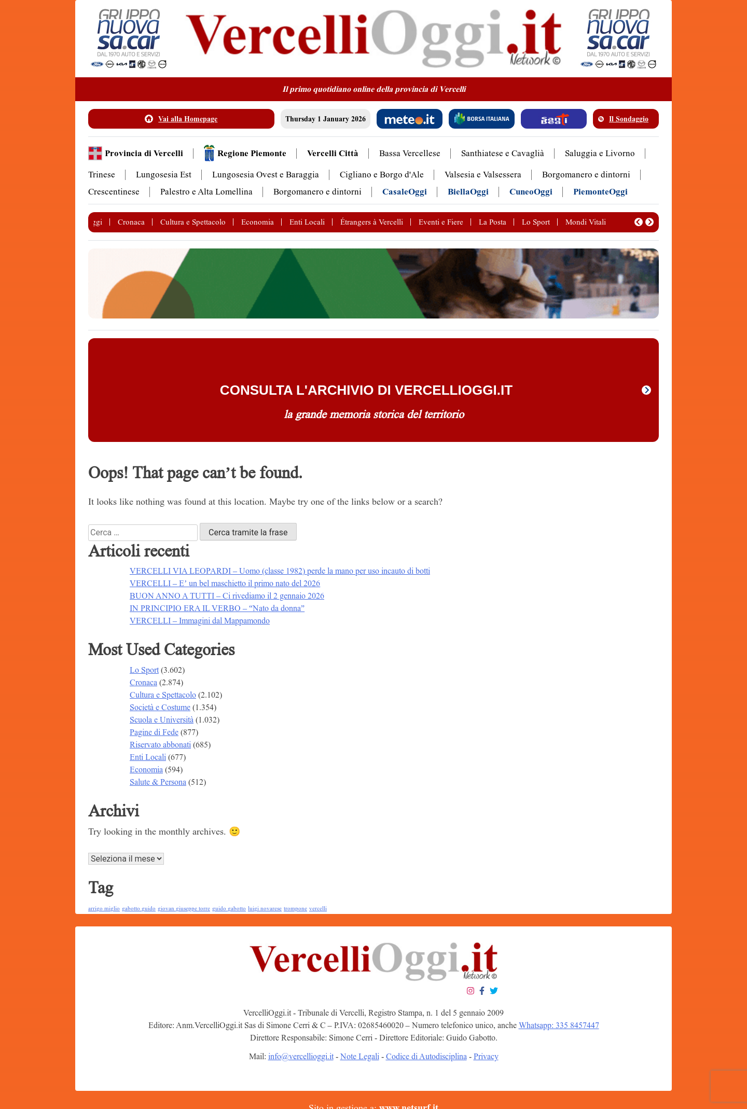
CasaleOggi (404, 191)
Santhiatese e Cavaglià (502, 153)
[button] (638, 222)
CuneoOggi (530, 191)
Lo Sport (536, 222)
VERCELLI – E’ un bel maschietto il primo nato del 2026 (225, 583)
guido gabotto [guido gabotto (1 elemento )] (229, 908)
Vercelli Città (332, 153)
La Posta (492, 222)
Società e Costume (160, 707)
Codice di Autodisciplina (426, 1056)
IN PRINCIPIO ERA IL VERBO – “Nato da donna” (217, 608)
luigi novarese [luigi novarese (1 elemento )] (265, 908)
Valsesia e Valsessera (483, 174)
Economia (257, 222)
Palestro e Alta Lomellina (206, 191)
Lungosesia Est (163, 174)
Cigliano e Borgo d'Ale (382, 174)
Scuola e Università (161, 719)
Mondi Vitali (585, 222)
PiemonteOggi (600, 191)
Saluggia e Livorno (600, 153)
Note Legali (359, 1056)
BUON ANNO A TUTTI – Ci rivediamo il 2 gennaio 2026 (227, 595)
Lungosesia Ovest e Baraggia (265, 174)
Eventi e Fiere (441, 222)
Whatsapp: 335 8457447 (559, 1025)
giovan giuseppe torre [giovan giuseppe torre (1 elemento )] (184, 908)
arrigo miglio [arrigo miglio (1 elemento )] (104, 908)
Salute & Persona (158, 782)
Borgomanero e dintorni (586, 174)
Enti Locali (307, 222)
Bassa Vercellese (409, 153)
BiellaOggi (468, 191)
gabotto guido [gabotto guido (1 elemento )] (139, 908)
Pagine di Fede (154, 732)
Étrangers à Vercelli (371, 222)
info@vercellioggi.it (301, 1056)
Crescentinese (114, 191)
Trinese (101, 174)
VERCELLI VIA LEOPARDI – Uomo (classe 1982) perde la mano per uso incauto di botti (280, 570)
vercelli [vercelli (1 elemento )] (318, 908)
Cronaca (131, 222)
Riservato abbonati (160, 744)
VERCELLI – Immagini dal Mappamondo (200, 620)
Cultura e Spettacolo (193, 222)
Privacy (486, 1056)
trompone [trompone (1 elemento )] (295, 908)
